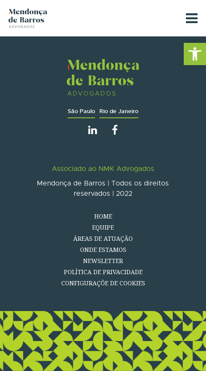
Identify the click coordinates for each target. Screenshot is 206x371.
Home (103, 216)
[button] (195, 54)
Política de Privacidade (103, 272)
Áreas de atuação (103, 238)
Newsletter (103, 261)
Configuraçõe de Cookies (103, 283)
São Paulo (81, 111)
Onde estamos (103, 249)
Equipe (103, 227)
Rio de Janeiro (118, 111)
